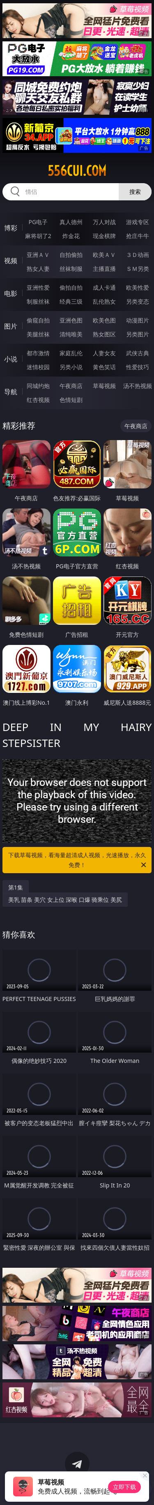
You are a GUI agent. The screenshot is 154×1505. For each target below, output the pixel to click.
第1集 (15, 887)
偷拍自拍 (71, 287)
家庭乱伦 (71, 353)
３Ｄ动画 (137, 255)
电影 (10, 293)
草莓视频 (104, 386)
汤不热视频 (137, 386)
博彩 (10, 227)
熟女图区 (104, 334)
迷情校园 (38, 367)
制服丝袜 (38, 301)
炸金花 (71, 236)
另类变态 (137, 301)
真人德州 (71, 222)
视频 (10, 260)
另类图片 (137, 334)
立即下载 (124, 1487)
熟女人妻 (38, 268)
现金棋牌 (104, 236)
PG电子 (38, 222)
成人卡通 (104, 287)
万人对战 (104, 222)
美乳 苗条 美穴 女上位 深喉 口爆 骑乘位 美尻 (65, 899)
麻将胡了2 (38, 236)
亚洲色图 (71, 320)
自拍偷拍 (71, 255)
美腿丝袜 (38, 334)
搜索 (135, 191)
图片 (10, 326)
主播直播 (104, 268)
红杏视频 (38, 400)
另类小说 (71, 367)
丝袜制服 (71, 268)
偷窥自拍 (38, 320)
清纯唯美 (71, 334)
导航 (10, 391)
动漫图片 (137, 320)
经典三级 (71, 301)
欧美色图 (104, 320)
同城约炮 (38, 386)
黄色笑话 (104, 367)
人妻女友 (104, 353)
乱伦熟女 (104, 301)
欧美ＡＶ (104, 255)
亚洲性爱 (38, 287)
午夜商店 (71, 386)
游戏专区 (137, 222)
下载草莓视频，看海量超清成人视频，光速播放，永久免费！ (78, 860)
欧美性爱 (137, 287)
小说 (10, 358)
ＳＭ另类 (137, 268)
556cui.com (77, 171)
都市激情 (38, 353)
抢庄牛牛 (137, 236)
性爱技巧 (137, 367)
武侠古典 (137, 353)
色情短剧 (71, 400)
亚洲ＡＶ (38, 255)
